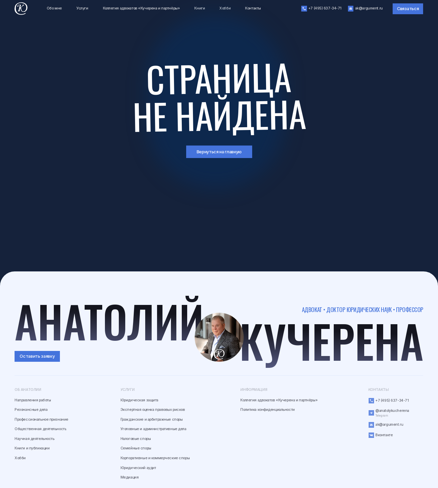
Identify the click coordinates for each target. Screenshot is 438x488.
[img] (219, 337)
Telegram (381, 415)
